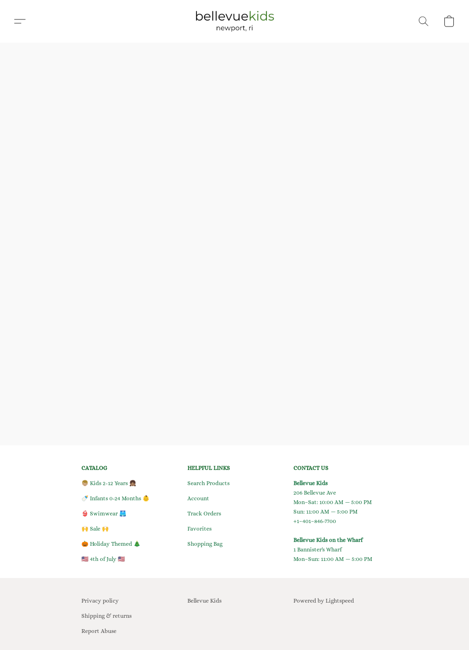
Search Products (208, 483)
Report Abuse (98, 631)
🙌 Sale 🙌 (95, 528)
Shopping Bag (204, 544)
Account (198, 498)
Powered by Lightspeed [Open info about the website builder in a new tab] (323, 600)
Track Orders (204, 513)
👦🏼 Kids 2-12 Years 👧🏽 (108, 483)
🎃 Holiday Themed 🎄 (111, 544)
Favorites (199, 528)
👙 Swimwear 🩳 (103, 513)
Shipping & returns (106, 616)
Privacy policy (100, 600)
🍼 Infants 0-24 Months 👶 (115, 498)
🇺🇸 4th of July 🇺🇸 (103, 559)
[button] (234, 21)
